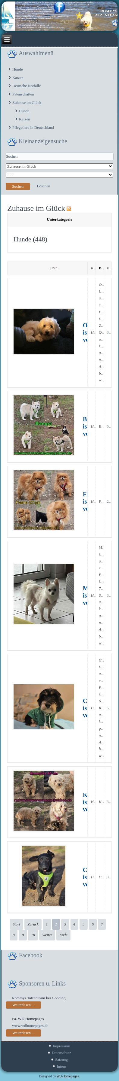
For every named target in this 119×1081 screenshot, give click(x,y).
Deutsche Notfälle (26, 85)
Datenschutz (61, 1052)
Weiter (47, 935)
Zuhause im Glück (26, 102)
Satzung (61, 1059)
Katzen (17, 77)
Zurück (33, 924)
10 (33, 935)
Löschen (43, 186)
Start (16, 924)
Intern (61, 1066)
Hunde (17, 69)
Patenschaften (23, 94)
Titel (55, 268)
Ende (63, 935)
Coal (102, 877)
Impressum (61, 1046)
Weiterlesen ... (23, 1005)
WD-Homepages (68, 1076)
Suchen (17, 186)
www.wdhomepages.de (30, 1025)
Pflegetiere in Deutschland (33, 127)
